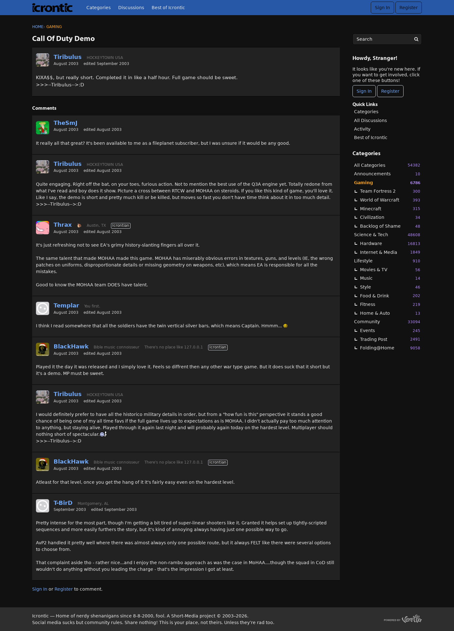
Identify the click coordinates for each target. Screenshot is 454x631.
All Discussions (370, 120)
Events (390, 331)
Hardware (390, 244)
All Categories (387, 165)
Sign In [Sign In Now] (364, 91)
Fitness (390, 304)
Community (387, 322)
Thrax (63, 224)
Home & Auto (390, 313)
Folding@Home (390, 348)
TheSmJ (66, 123)
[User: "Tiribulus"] (42, 60)
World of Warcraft (390, 200)
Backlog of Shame (390, 226)
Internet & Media (390, 252)
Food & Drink (390, 296)
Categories (98, 7)
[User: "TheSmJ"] (42, 127)
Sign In (382, 7)
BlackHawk (71, 346)
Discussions (131, 7)
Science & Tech (387, 235)
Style (390, 287)
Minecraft (390, 209)
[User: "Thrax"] (42, 227)
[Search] (416, 39)
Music (390, 278)
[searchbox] (387, 39)
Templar (66, 305)
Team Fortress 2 (390, 191)
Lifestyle (387, 261)
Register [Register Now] (390, 91)
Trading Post (390, 339)
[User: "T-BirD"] (42, 505)
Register (408, 7)
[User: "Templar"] (42, 308)
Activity (362, 128)
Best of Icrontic (168, 7)
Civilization (390, 217)
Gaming (387, 183)
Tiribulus (68, 57)
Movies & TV (390, 270)
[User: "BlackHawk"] (42, 349)
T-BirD (63, 503)
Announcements (387, 174)
